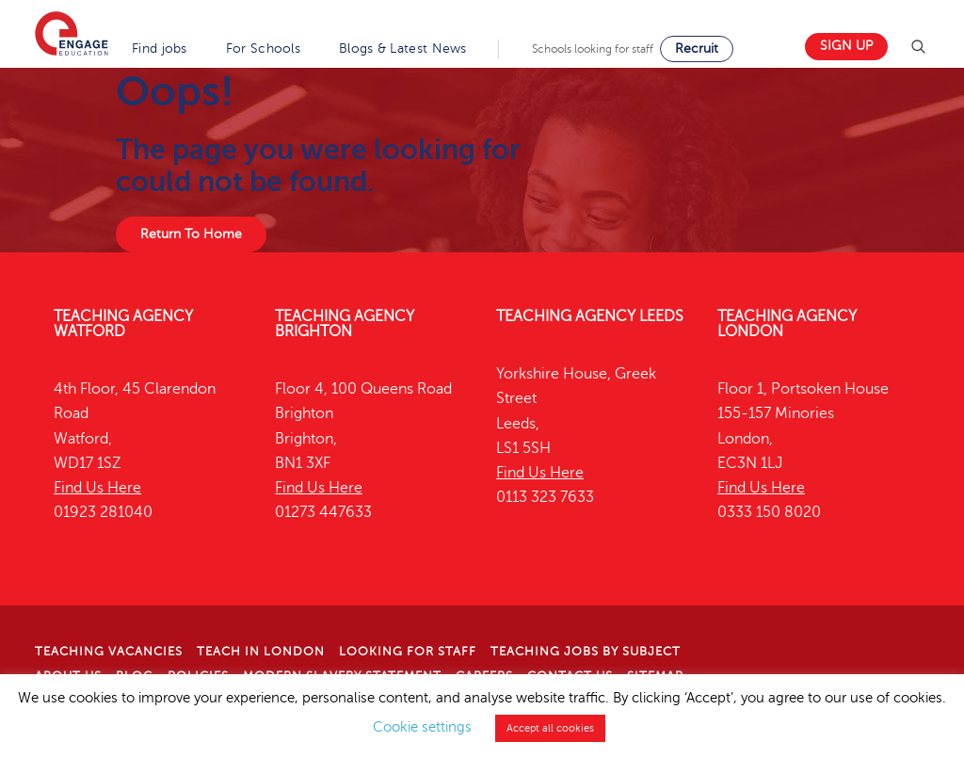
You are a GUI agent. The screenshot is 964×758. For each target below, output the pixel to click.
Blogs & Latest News (403, 48)
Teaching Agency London (787, 324)
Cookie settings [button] (422, 726)
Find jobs (159, 48)
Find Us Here (97, 487)
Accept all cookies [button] (550, 728)
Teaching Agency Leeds (589, 316)
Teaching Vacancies (109, 651)
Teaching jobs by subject (585, 651)
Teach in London (261, 651)
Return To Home (191, 234)
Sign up (846, 46)
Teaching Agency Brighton (344, 324)
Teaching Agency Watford (123, 324)
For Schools (263, 48)
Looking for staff (407, 651)
